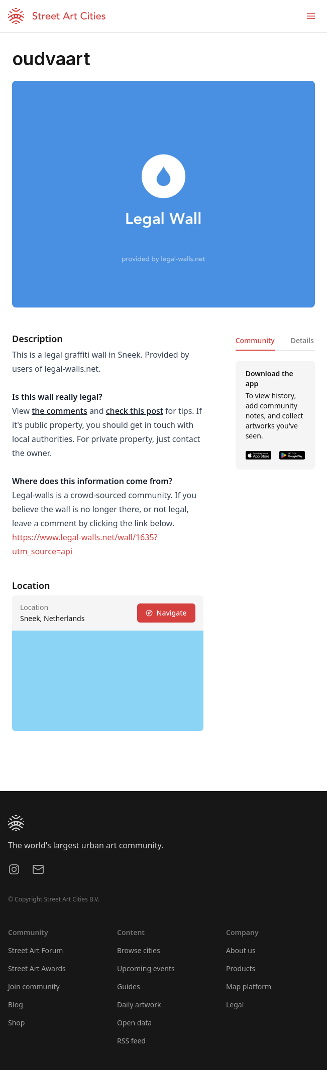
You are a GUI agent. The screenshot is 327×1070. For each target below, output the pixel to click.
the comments (59, 410)
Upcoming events (146, 968)
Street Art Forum (35, 950)
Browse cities (138, 950)
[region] (107, 681)
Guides (128, 986)
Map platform (248, 986)
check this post (134, 410)
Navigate (166, 613)
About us (241, 950)
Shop (16, 1022)
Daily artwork (139, 1004)
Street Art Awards (37, 968)
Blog (15, 1004)
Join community (34, 986)
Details (302, 340)
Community (255, 340)
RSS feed (131, 1040)
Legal (235, 1004)
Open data (134, 1022)
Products (240, 968)
